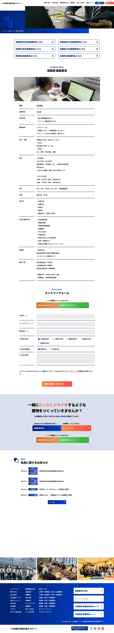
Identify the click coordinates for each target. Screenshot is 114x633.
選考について (88, 3)
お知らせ (33, 469)
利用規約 (81, 372)
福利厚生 (28, 601)
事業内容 (28, 593)
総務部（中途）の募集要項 (47, 607)
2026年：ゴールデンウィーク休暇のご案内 (54, 490)
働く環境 (28, 598)
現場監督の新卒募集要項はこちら (29, 42)
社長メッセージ (15, 601)
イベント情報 (33, 472)
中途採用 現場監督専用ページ (87, 607)
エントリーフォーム (45, 610)
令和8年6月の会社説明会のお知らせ (51, 472)
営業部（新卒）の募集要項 (47, 598)
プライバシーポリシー (68, 372)
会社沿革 (13, 604)
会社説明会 (33, 474)
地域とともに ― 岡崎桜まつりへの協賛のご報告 (55, 496)
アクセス (13, 610)
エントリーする (65, 429)
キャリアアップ (30, 604)
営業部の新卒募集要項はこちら (28, 49)
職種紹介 (71, 3)
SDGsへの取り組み (16, 612)
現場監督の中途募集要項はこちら (73, 42)
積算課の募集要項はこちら (26, 56)
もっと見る (52, 503)
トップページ (14, 590)
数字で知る (46, 3)
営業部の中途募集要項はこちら (72, 49)
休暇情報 (33, 490)
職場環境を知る (63, 3)
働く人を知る (79, 3)
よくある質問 (30, 612)
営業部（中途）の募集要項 (47, 601)
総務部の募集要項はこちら (71, 56)
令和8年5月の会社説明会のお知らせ (51, 482)
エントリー (107, 3)
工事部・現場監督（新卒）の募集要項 (50, 593)
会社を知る (54, 3)
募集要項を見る (31, 429)
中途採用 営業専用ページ (85, 615)
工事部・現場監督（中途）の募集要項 (50, 596)
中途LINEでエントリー (68, 306)
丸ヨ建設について (15, 598)
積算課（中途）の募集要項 (47, 604)
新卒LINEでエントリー (34, 306)
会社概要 (13, 607)
